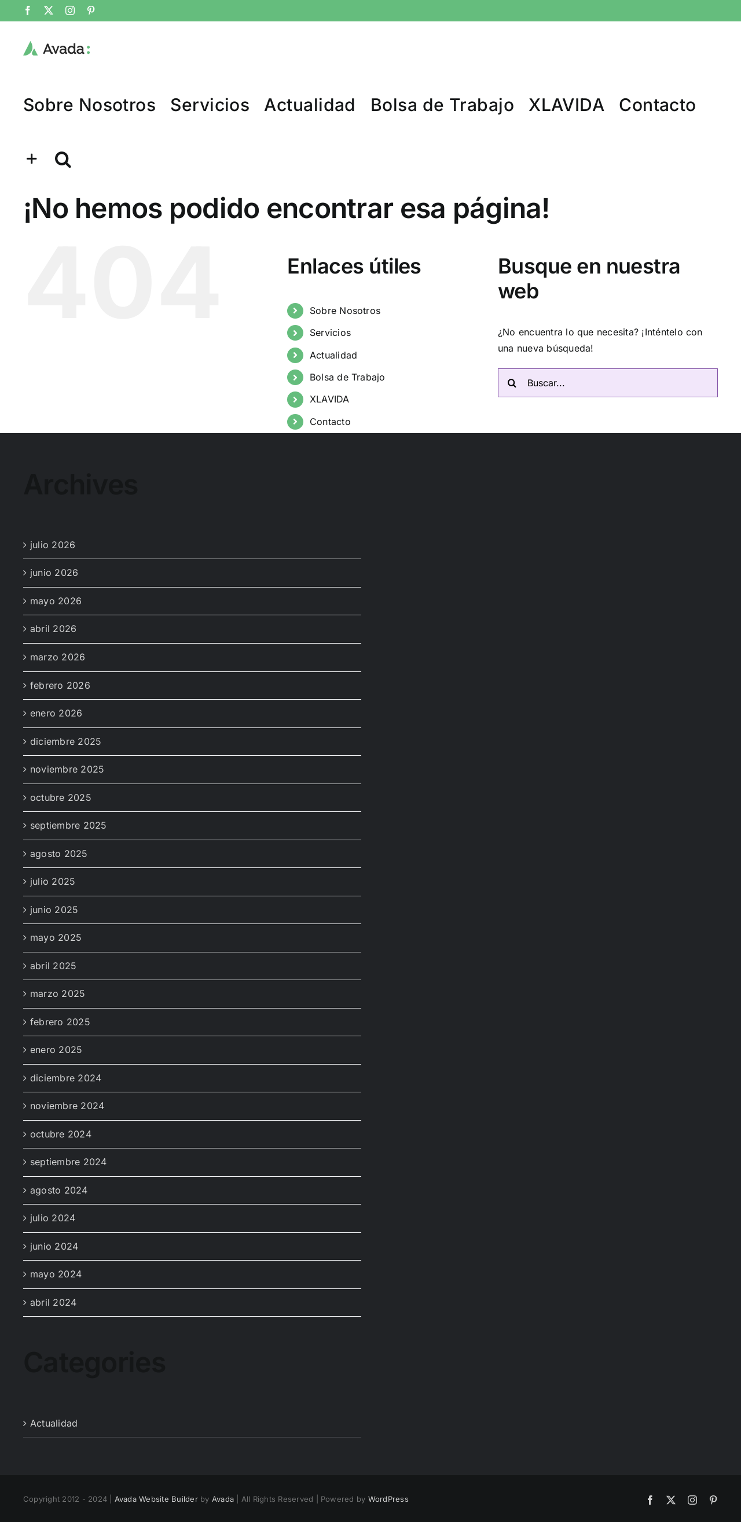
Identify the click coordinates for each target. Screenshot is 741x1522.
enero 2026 (56, 713)
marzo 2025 (57, 993)
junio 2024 (54, 1246)
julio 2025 (52, 881)
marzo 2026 (57, 657)
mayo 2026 (56, 601)
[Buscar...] (608, 382)
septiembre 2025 (68, 825)
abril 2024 (53, 1302)
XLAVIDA (330, 399)
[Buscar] (512, 382)
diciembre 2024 (65, 1078)
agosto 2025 (59, 853)
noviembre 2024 (67, 1105)
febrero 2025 (60, 1022)
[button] (63, 158)
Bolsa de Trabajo (348, 377)
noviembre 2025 (67, 769)
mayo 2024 (56, 1274)
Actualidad (333, 355)
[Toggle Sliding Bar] (32, 158)
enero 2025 (56, 1049)
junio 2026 (54, 572)
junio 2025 (54, 909)
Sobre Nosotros (345, 310)
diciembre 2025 (65, 741)
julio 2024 (52, 1218)
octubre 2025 (60, 797)
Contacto (330, 421)
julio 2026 (52, 545)
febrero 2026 (60, 685)
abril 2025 (53, 965)
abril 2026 (53, 628)
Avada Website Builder (156, 1498)
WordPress (388, 1498)
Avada (223, 1498)
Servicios (330, 332)
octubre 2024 (60, 1134)
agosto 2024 (59, 1190)
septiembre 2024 (68, 1162)
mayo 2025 (56, 937)
